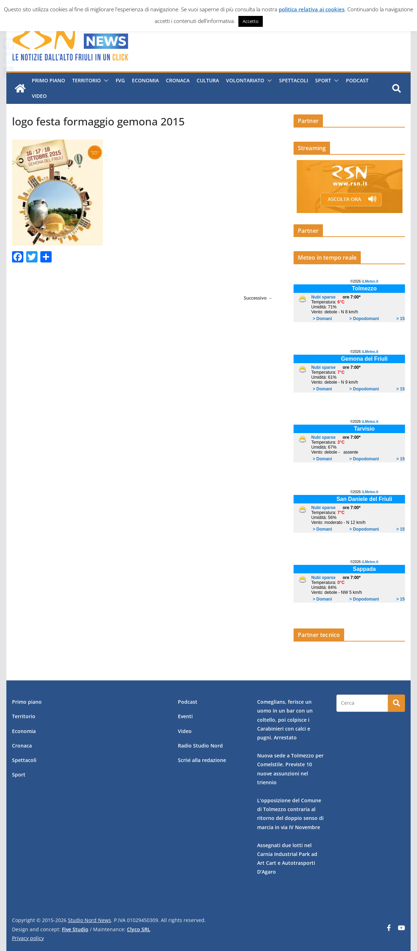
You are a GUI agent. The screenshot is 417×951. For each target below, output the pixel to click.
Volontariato (244, 80)
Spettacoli (292, 80)
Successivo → (258, 298)
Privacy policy (28, 938)
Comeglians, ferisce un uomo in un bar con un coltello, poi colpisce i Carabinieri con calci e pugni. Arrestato (285, 719)
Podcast (356, 80)
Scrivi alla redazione (202, 760)
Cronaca (177, 80)
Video (38, 96)
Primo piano (47, 80)
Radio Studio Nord (200, 745)
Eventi (185, 716)
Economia (144, 80)
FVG (119, 80)
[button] (104, 80)
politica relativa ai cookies (311, 9)
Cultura (207, 80)
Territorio (85, 80)
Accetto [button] (251, 21)
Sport (322, 80)
